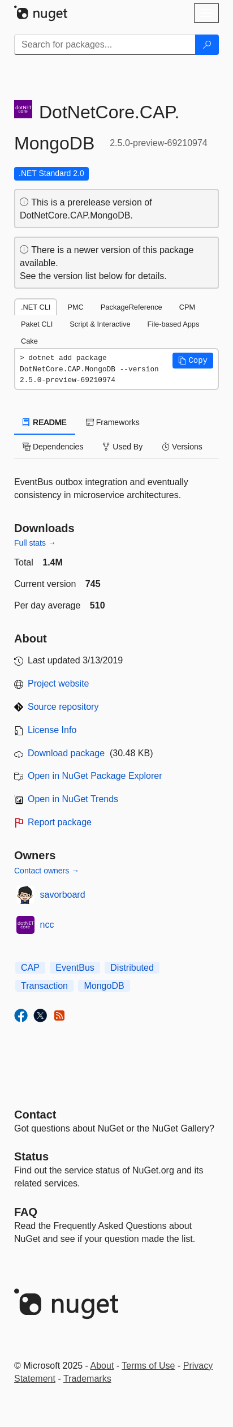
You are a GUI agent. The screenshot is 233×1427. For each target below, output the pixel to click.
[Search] (207, 45)
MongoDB (104, 986)
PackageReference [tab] (131, 307)
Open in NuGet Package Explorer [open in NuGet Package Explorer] (95, 776)
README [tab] (45, 422)
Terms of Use (148, 1365)
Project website (58, 683)
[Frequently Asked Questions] (25, 1212)
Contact (35, 1114)
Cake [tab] (29, 341)
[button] (192, 360)
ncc (47, 924)
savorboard (62, 894)
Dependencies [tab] (53, 446)
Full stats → (35, 542)
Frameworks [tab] (113, 422)
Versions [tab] (182, 446)
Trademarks (87, 1378)
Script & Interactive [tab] (100, 324)
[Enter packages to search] (105, 45)
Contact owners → (46, 870)
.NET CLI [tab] (35, 307)
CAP (30, 967)
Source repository (63, 707)
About (102, 1365)
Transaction (44, 986)
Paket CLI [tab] (37, 324)
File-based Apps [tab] (174, 324)
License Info (52, 730)
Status (31, 1156)
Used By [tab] (122, 446)
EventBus (74, 967)
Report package (60, 822)
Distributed (131, 967)
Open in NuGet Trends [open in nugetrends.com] (73, 799)
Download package (66, 753)
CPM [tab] (187, 307)
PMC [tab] (75, 307)
